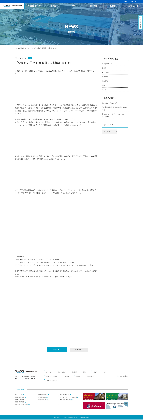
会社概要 (75, 372)
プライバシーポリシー (52, 381)
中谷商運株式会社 (42, 395)
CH (132, 1)
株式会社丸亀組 (42, 397)
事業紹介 (59, 6)
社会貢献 (105, 77)
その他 (104, 91)
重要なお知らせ (107, 64)
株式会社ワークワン (65, 400)
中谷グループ (18, 395)
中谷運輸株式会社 (19, 397)
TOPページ (49, 372)
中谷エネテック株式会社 (21, 405)
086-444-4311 (21, 380)
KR (136, 1)
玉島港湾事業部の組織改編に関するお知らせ (114, 110)
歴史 (84, 372)
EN (128, 1)
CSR (78, 6)
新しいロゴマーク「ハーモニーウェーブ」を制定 (114, 118)
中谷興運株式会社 (19, 402)
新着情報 (115, 6)
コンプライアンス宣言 (52, 377)
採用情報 (96, 6)
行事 (30, 58)
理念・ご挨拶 (62, 372)
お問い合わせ (134, 6)
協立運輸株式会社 (65, 395)
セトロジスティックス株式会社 (68, 397)
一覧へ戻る (57, 350)
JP (124, 1)
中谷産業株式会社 (42, 400)
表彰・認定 (106, 73)
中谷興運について (41, 6)
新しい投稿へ (78, 350)
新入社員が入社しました (110, 105)
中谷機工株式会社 (19, 400)
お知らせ (105, 68)
